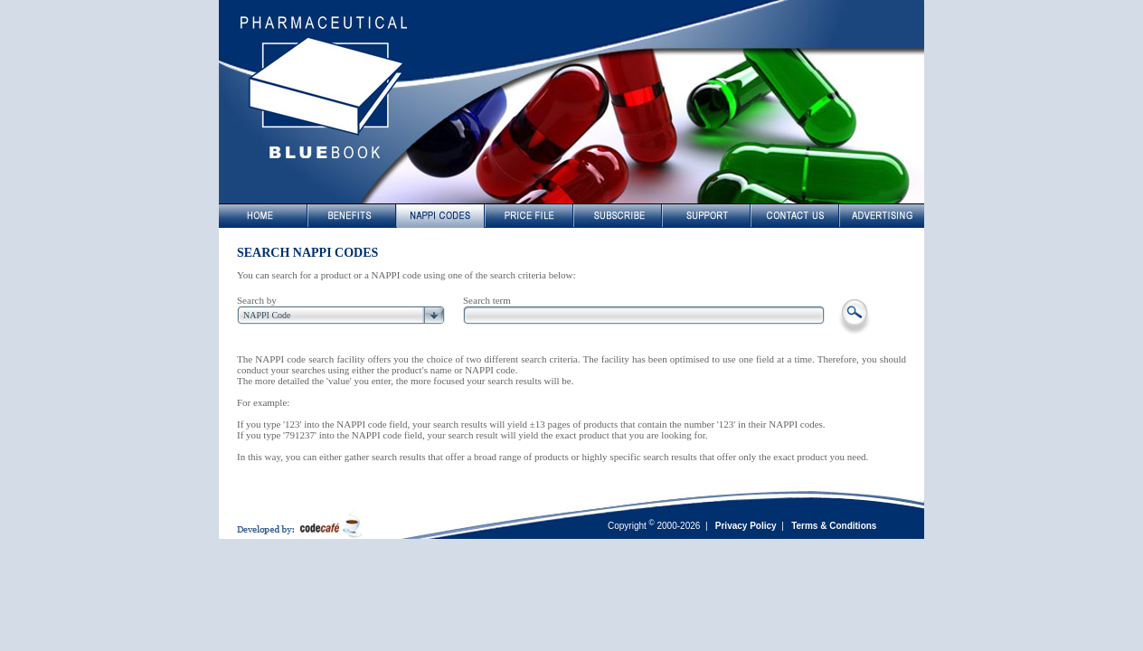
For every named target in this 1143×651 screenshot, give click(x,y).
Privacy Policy (746, 526)
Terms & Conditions (833, 526)
